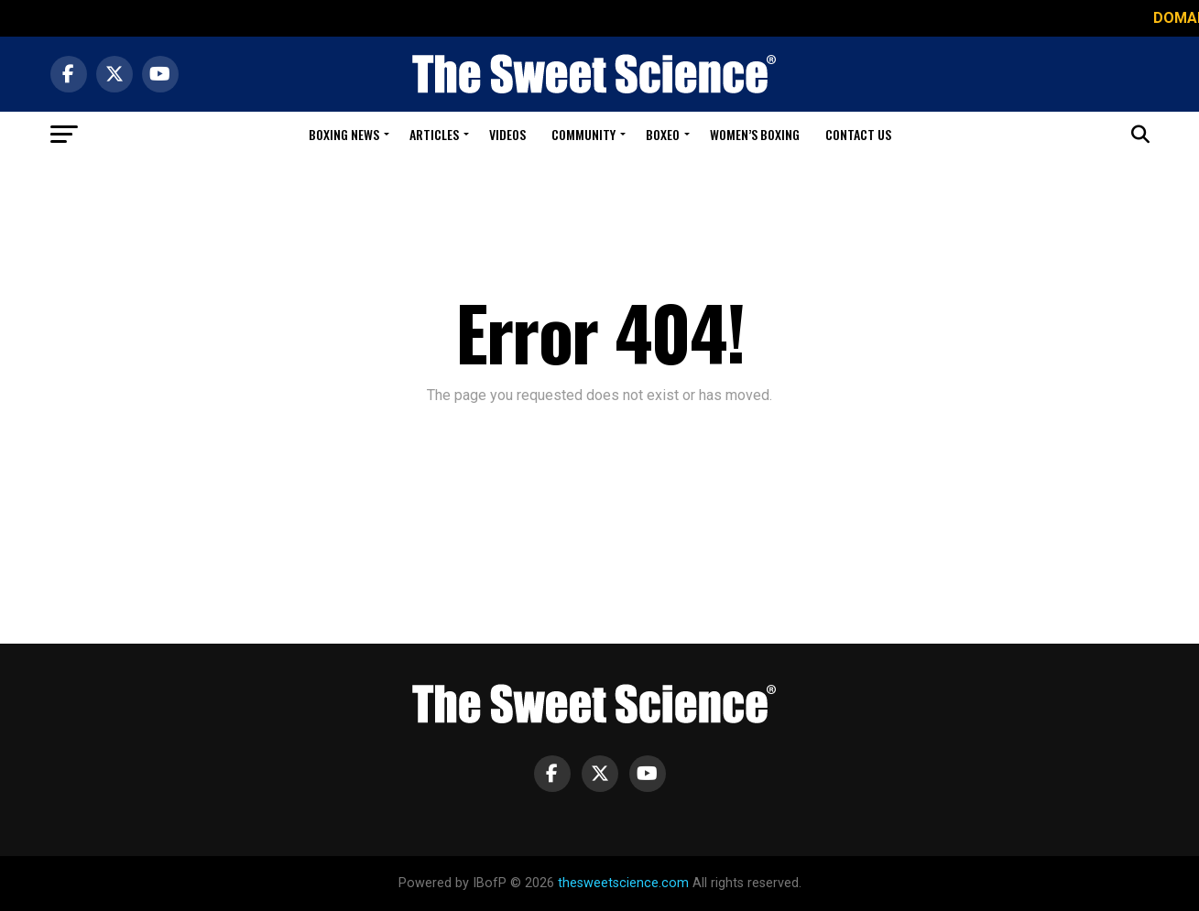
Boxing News (344, 134)
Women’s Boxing (755, 134)
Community (583, 134)
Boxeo (663, 134)
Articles (434, 134)
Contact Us (858, 134)
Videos (507, 134)
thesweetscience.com (623, 883)
